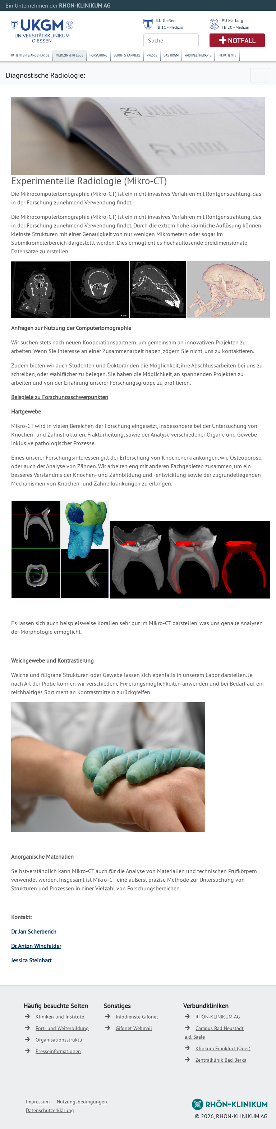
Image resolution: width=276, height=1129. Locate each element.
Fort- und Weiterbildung (62, 1028)
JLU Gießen (166, 20)
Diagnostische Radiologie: (45, 75)
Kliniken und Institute (60, 1016)
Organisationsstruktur (60, 1040)
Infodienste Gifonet (137, 1016)
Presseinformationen (58, 1051)
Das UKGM (171, 55)
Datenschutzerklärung (50, 1110)
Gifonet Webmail (134, 1028)
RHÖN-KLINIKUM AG (218, 1016)
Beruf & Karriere (127, 55)
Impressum (38, 1101)
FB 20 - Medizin (235, 27)
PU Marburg (232, 20)
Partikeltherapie (198, 55)
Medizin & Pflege (69, 55)
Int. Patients (226, 55)
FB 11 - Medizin (169, 27)
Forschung (98, 55)
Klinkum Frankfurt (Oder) (223, 1048)
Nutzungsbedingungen (82, 1101)
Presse (152, 55)
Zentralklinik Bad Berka (221, 1060)
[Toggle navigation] (260, 75)
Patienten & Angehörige (30, 55)
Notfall (242, 40)
